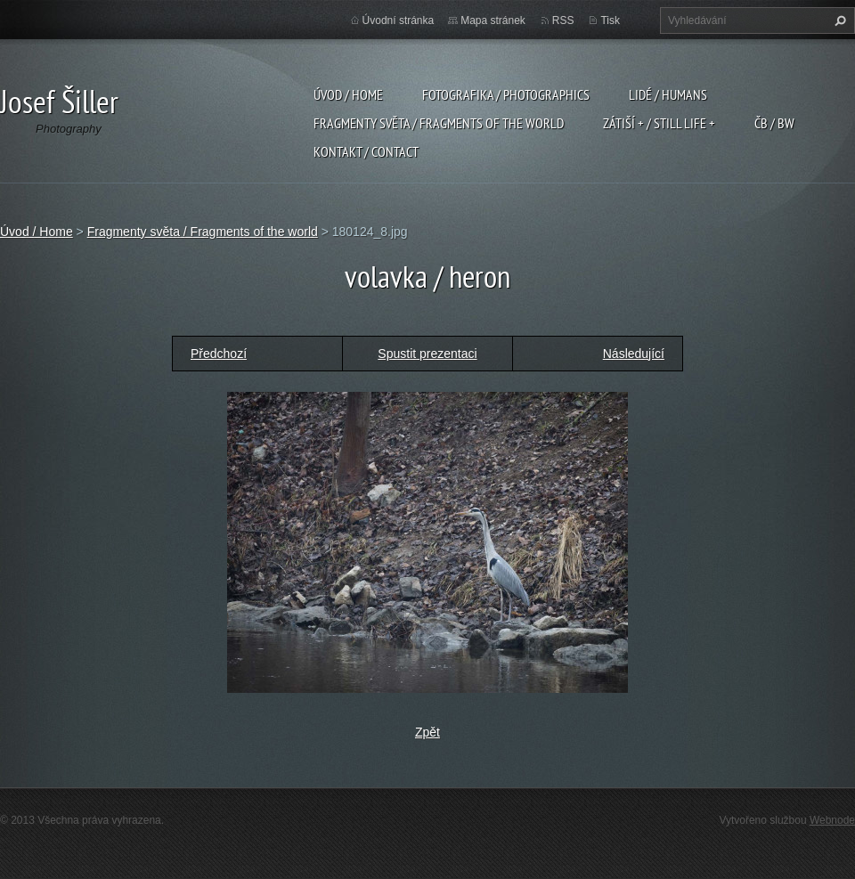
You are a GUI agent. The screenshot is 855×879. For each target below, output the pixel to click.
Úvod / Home (348, 94)
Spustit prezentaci (427, 353)
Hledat (838, 20)
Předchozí (219, 353)
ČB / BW (774, 123)
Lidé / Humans (668, 94)
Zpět (427, 732)
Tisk (610, 20)
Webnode (832, 820)
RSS (563, 20)
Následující (633, 353)
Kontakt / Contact (366, 151)
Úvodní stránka (398, 20)
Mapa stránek (492, 20)
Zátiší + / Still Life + (659, 123)
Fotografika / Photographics (506, 94)
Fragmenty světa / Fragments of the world (439, 123)
